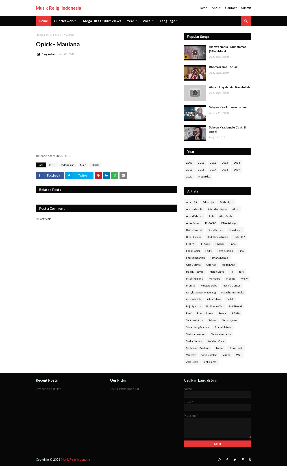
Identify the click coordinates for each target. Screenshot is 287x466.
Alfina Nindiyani (217, 209)
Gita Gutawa (193, 264)
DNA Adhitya (229, 223)
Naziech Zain (194, 299)
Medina (230, 278)
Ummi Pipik (235, 348)
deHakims (210, 361)
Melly (244, 278)
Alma (235, 209)
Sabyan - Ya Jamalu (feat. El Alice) (227, 130)
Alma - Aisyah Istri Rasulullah (229, 87)
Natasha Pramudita (232, 292)
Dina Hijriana (193, 237)
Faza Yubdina (225, 250)
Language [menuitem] (167, 21)
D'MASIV (210, 223)
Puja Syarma (193, 306)
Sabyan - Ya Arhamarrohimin (228, 107)
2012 (213, 162)
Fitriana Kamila (219, 257)
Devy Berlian (215, 230)
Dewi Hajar (235, 230)
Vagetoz (191, 355)
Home (203, 8)
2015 (189, 169)
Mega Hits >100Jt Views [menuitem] (102, 21)
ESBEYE (191, 244)
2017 (213, 169)
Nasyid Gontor (231, 285)
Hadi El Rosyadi (195, 271)
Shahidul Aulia (223, 327)
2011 (201, 162)
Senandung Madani (197, 327)
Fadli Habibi (193, 250)
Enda (233, 244)
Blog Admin (49, 54)
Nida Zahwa (214, 299)
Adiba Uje (208, 202)
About (216, 8)
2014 (237, 162)
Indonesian (67, 165)
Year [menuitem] (130, 21)
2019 (237, 169)
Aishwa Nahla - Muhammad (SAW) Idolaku (227, 49)
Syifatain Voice (216, 341)
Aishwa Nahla (194, 209)
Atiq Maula (225, 216)
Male (83, 165)
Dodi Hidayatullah (217, 237)
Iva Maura (214, 278)
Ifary (241, 271)
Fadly (208, 250)
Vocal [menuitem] (147, 21)
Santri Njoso (229, 320)
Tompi (219, 348)
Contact (231, 8)
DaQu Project (194, 230)
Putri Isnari (235, 306)
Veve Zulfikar (209, 355)
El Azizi (219, 244)
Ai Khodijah (226, 202)
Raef (188, 313)
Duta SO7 (239, 237)
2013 (49, 34)
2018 (225, 169)
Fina (241, 250)
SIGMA (235, 313)
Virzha (226, 355)
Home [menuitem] (43, 21)
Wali (238, 355)
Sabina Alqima (194, 320)
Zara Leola (192, 361)
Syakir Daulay (194, 341)
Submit (246, 8)
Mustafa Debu (209, 285)
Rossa (222, 313)
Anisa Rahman (194, 216)
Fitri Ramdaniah (195, 257)
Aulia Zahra (193, 223)
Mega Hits (204, 176)
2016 (201, 169)
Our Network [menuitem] (64, 21)
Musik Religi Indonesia (58, 8)
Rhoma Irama (205, 313)
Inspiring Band (194, 278)
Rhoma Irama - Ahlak (223, 67)
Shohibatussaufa (221, 334)
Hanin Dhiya (217, 271)
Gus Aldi (211, 264)
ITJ (231, 271)
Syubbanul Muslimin (198, 348)
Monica (190, 285)
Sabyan (212, 320)
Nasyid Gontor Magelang (201, 292)
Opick (95, 165)
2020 (189, 176)
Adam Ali (191, 202)
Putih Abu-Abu (214, 306)
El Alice (205, 244)
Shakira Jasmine (195, 334)
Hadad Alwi (228, 264)
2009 (189, 162)
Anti (211, 216)
